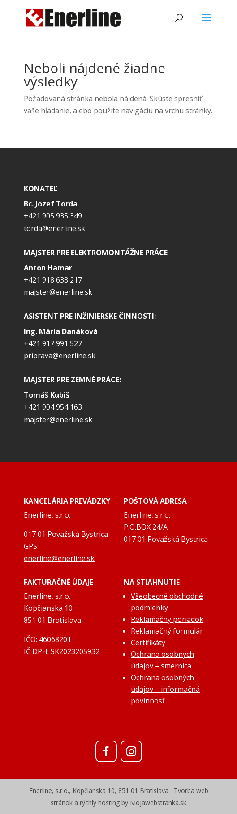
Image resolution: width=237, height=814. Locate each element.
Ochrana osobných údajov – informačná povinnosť (165, 689)
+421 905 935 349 (53, 216)
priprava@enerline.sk (59, 355)
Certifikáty (148, 642)
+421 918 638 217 (53, 280)
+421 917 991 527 (53, 343)
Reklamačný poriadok (167, 619)
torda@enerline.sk (54, 228)
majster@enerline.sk (58, 292)
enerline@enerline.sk (59, 558)
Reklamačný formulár (167, 631)
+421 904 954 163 (53, 407)
